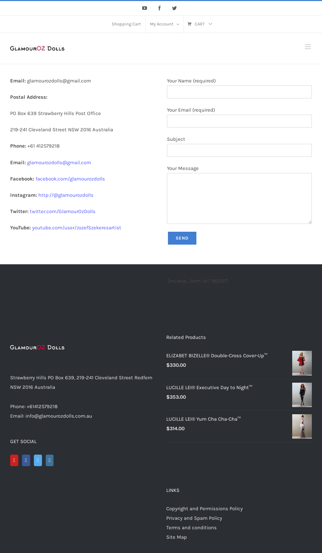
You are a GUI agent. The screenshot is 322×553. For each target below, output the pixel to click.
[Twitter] (38, 460)
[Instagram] (50, 460)
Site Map (176, 537)
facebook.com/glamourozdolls (70, 179)
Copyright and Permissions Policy (204, 509)
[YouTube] (14, 460)
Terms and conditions (191, 528)
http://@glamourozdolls (65, 195)
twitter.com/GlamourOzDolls (62, 211)
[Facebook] (26, 460)
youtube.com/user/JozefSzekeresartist (76, 228)
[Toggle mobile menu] (308, 46)
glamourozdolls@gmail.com (59, 162)
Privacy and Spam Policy (194, 518)
